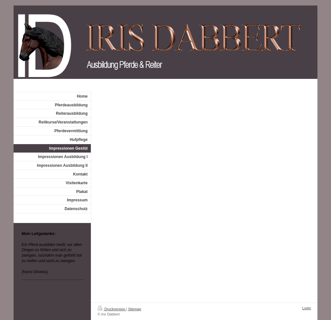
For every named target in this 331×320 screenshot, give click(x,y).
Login (306, 308)
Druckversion (112, 309)
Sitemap (134, 309)
